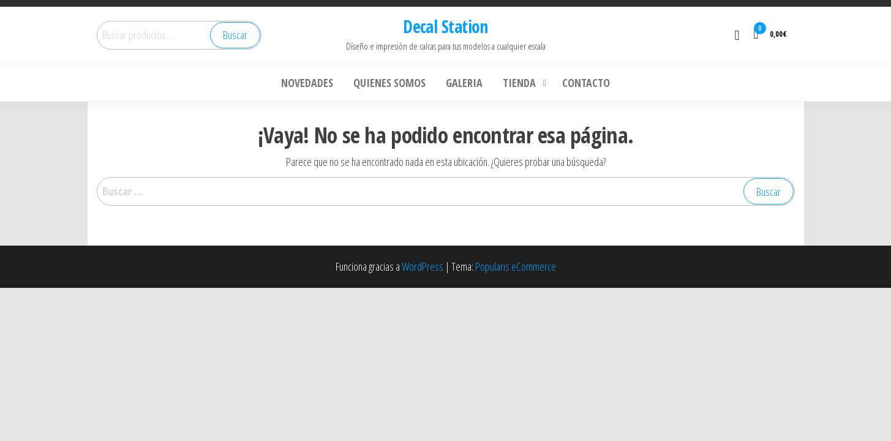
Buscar (235, 35)
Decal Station (445, 26)
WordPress (422, 266)
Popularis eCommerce (515, 266)
